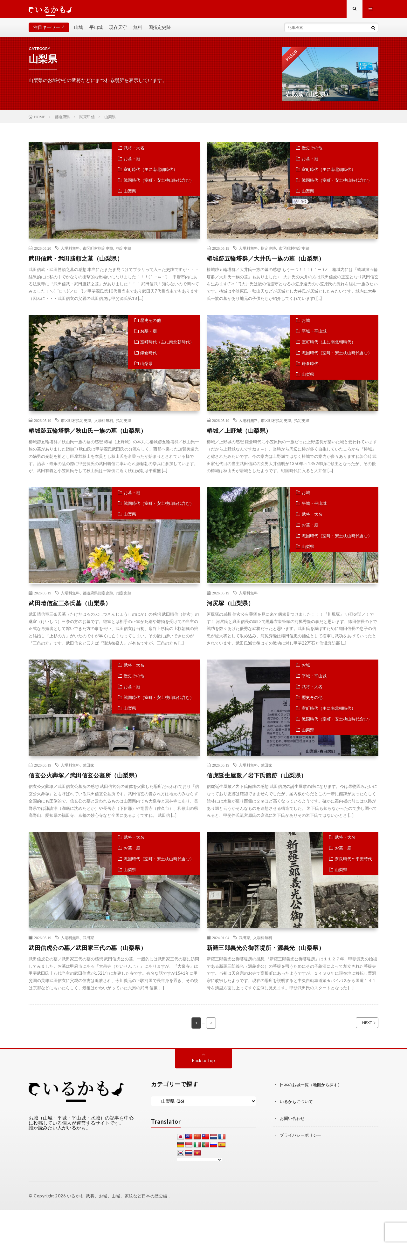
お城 (306, 324)
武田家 (88, 769)
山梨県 (130, 195)
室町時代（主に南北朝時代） (150, 173)
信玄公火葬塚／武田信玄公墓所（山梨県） (85, 779)
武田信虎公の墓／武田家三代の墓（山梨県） (87, 952)
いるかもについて (297, 1105)
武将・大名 (134, 152)
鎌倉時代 (148, 357)
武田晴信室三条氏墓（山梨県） (70, 607)
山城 (78, 31)
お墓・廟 (132, 163)
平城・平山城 (314, 335)
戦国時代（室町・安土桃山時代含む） (159, 184)
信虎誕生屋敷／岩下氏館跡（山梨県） (257, 779)
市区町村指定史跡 (98, 252)
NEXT (360, 1027)
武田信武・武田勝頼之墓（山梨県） (76, 262)
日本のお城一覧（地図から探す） (313, 1089)
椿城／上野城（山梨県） (239, 434)
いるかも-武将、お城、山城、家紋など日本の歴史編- (118, 1200)
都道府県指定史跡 (98, 597)
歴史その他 (312, 152)
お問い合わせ (293, 1122)
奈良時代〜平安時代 (353, 863)
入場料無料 (70, 252)
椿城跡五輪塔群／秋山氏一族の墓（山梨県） (87, 434)
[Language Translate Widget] (199, 1164)
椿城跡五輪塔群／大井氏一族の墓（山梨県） (265, 262)
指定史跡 (123, 252)
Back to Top (204, 1065)
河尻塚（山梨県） (230, 607)
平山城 (96, 31)
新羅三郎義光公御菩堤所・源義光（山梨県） (265, 952)
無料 (137, 31)
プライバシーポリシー (302, 1138)
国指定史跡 (159, 31)
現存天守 (118, 31)
